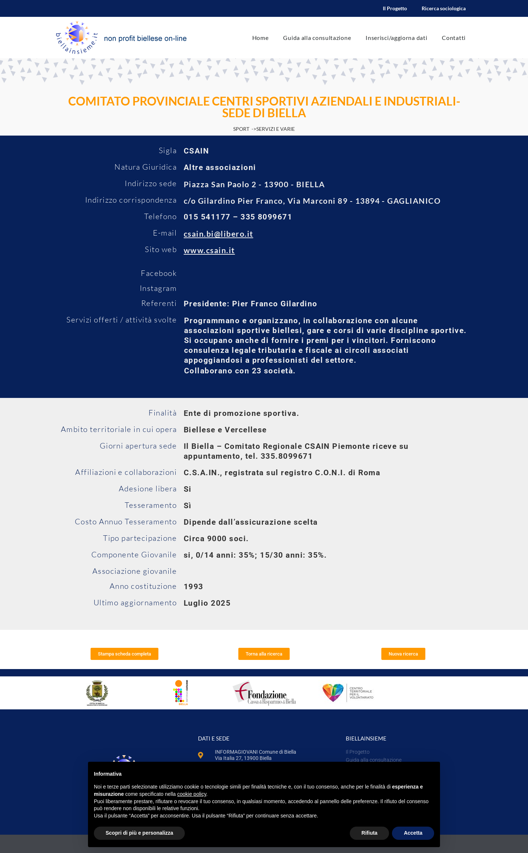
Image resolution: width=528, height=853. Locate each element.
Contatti (454, 37)
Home (260, 37)
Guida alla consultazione (317, 37)
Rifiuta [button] (370, 833)
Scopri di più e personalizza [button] (139, 833)
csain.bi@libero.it (218, 233)
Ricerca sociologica (444, 8)
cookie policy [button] (191, 794)
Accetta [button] (413, 833)
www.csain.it (209, 250)
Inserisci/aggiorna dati (396, 37)
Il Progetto (395, 8)
